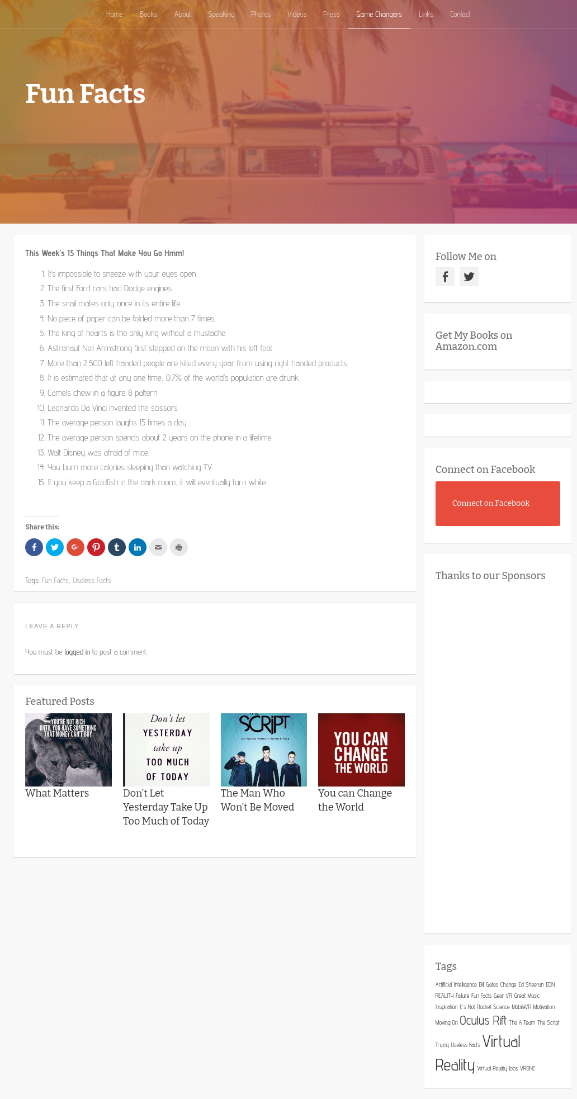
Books (149, 14)
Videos (296, 14)
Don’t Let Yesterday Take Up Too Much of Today (166, 807)
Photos (261, 14)
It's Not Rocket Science (484, 1006)
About (182, 14)
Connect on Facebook (486, 469)
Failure (462, 995)
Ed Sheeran (531, 984)
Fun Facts (481, 995)
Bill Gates (488, 984)
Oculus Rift (483, 1020)
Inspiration (446, 1006)
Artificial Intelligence (456, 984)
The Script (548, 1022)
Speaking (221, 14)
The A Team (522, 1022)
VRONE (527, 1068)
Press (331, 14)
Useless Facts (465, 1044)
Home (114, 14)
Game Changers (379, 14)
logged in (77, 651)
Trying (442, 1044)
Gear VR (503, 995)
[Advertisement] (506, 754)
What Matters (57, 793)
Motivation (544, 1006)
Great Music (527, 995)
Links (426, 14)
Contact (460, 14)
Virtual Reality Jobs (497, 1068)
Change (508, 984)
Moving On (447, 1022)
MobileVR (521, 1006)
